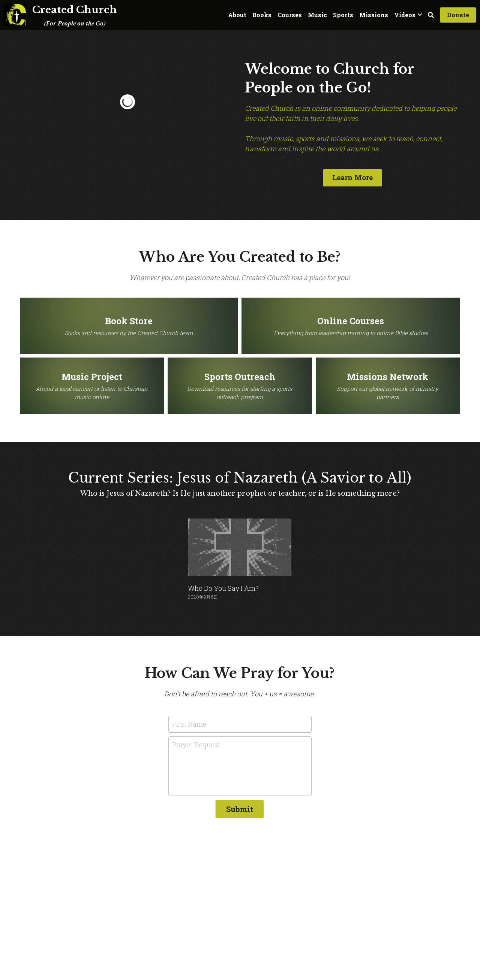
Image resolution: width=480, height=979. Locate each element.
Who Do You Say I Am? (223, 586)
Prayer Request (196, 743)
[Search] (431, 15)
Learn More (352, 176)
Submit (239, 807)
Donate (458, 15)
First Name (189, 722)
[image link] (15, 14)
